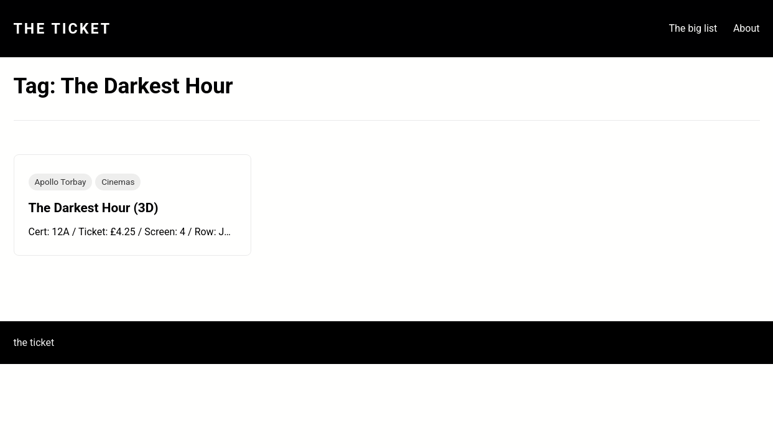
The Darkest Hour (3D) (94, 207)
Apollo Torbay (60, 182)
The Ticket (63, 28)
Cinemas (117, 182)
